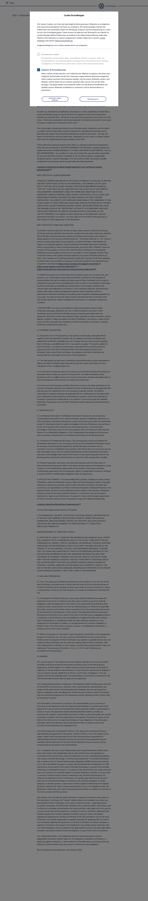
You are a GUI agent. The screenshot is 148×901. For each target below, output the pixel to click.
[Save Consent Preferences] (55, 99)
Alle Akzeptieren (93, 99)
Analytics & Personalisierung (51, 70)
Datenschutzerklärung (63, 41)
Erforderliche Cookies (48, 54)
